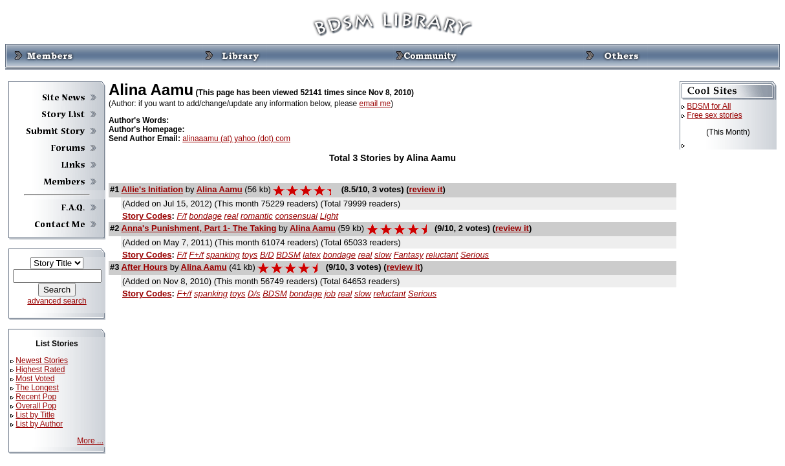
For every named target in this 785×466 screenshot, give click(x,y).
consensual (296, 216)
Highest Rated (40, 369)
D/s (254, 293)
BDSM (288, 255)
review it (426, 189)
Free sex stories (714, 115)
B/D (267, 255)
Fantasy (409, 255)
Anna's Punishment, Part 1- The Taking (199, 228)
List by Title (35, 414)
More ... (90, 440)
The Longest (37, 387)
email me (375, 103)
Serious (474, 255)
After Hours (145, 267)
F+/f (196, 255)
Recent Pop (36, 396)
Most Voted (35, 378)
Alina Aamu (219, 189)
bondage (205, 216)
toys (249, 255)
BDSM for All (709, 106)
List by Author (39, 423)
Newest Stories (42, 360)
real (231, 216)
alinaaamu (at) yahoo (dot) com (236, 138)
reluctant (442, 255)
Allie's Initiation (153, 189)
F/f (182, 216)
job (330, 293)
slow (382, 255)
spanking (223, 255)
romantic (257, 216)
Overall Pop (36, 405)
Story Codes (147, 216)
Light (329, 216)
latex (311, 255)
